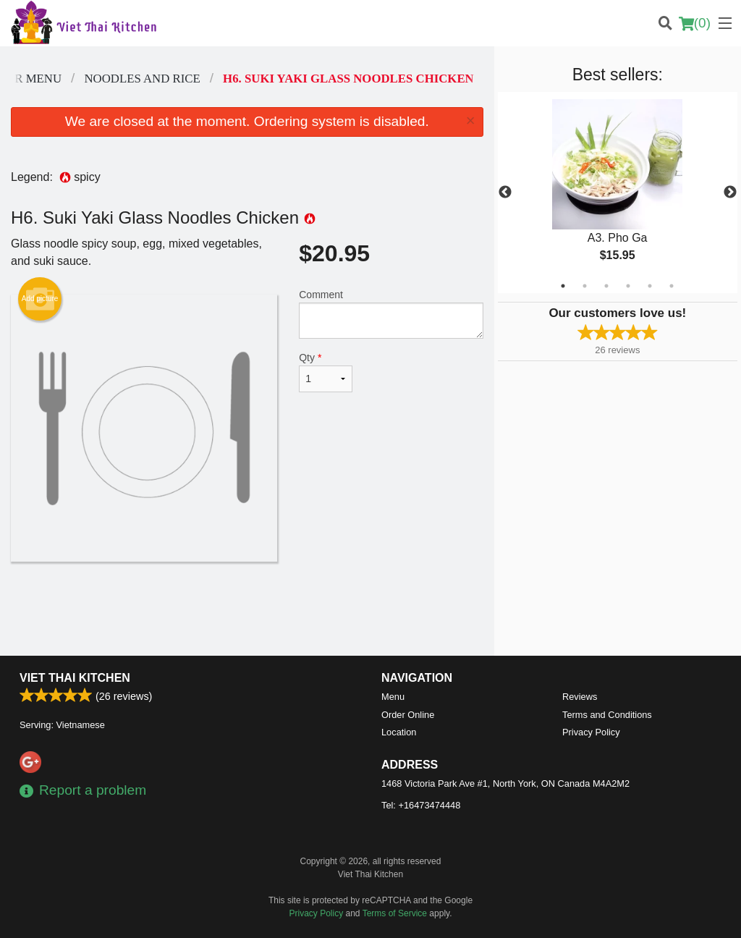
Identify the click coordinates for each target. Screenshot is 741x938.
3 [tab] (606, 286)
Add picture (40, 299)
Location (398, 732)
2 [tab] (584, 286)
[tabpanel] (617, 193)
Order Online (407, 714)
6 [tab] (671, 286)
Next (730, 192)
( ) (695, 23)
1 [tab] (563, 286)
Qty (325, 372)
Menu (393, 696)
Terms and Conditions (607, 714)
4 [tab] (628, 286)
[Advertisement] (247, 608)
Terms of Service (395, 913)
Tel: (420, 805)
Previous (505, 192)
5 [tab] (650, 286)
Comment (391, 314)
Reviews (579, 696)
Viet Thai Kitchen (75, 678)
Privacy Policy (591, 732)
